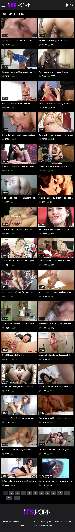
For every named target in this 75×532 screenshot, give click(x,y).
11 (67, 493)
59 (9, 498)
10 (60, 493)
